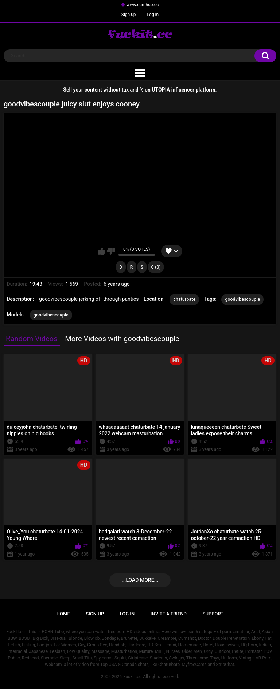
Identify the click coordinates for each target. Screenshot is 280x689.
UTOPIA (161, 90)
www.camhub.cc (143, 4)
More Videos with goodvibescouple (122, 338)
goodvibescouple (242, 299)
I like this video (101, 251)
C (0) (156, 267)
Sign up (128, 14)
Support (213, 613)
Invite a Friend (169, 613)
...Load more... (140, 580)
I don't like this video (111, 251)
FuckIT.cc (132, 676)
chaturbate (184, 299)
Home (63, 613)
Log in (153, 14)
